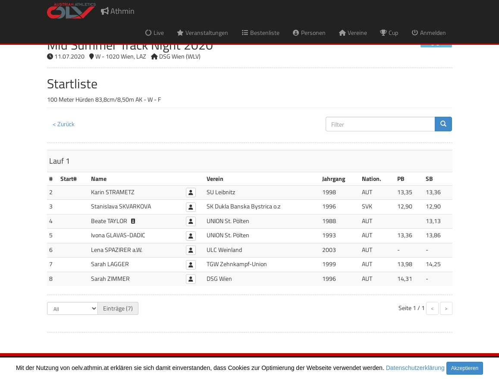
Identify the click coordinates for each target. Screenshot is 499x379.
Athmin (118, 11)
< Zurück (64, 123)
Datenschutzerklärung (415, 367)
